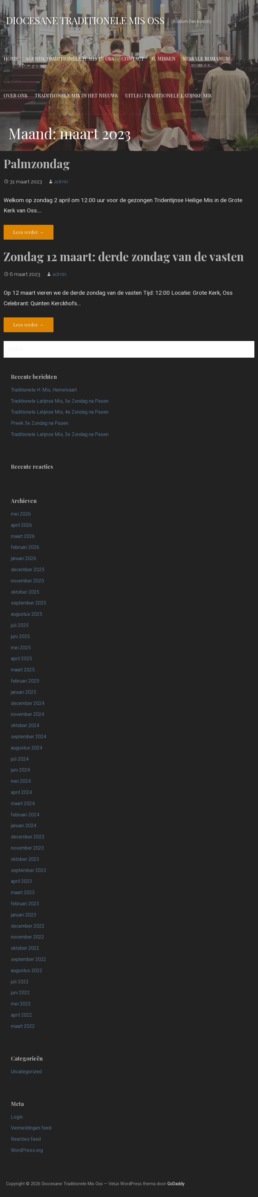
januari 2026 (23, 558)
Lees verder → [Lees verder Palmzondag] (28, 232)
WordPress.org (27, 1150)
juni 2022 (20, 992)
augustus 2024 (26, 748)
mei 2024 (21, 781)
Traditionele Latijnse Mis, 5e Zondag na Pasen (59, 401)
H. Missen (163, 58)
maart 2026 (23, 536)
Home (11, 58)
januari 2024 (23, 825)
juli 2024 (20, 759)
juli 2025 (20, 625)
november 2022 (27, 937)
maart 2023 (23, 892)
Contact (132, 58)
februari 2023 (25, 904)
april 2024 (21, 792)
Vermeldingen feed (31, 1128)
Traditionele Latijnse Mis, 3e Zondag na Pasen (59, 434)
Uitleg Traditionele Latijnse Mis (168, 95)
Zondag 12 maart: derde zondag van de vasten (124, 256)
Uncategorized (26, 1071)
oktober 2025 (25, 592)
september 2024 (28, 737)
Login (17, 1117)
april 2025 (21, 658)
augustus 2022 (26, 970)
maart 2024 (23, 803)
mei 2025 (21, 648)
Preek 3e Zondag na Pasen (39, 423)
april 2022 (21, 1015)
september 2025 (28, 603)
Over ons (15, 95)
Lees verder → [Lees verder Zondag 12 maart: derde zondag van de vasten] (28, 325)
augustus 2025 (26, 614)
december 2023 (27, 837)
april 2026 (21, 525)
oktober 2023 (25, 859)
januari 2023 (23, 915)
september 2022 (28, 959)
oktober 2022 (25, 948)
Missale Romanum (206, 58)
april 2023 (21, 881)
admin (61, 182)
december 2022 (27, 926)
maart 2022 (23, 1026)
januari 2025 (23, 692)
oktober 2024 (25, 725)
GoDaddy (176, 1183)
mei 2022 (21, 1004)
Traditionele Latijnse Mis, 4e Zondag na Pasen (59, 412)
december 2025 (27, 569)
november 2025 (27, 581)
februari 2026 (25, 547)
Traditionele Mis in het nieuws (76, 95)
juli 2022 (20, 982)
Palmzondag (37, 163)
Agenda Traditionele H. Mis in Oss (69, 58)
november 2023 (27, 848)
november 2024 (27, 714)
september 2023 (28, 870)
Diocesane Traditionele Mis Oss (85, 20)
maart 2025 (23, 670)
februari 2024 (25, 815)
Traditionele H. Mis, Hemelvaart (44, 390)
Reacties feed (26, 1139)
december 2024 (27, 703)
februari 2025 (25, 681)
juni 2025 (20, 636)
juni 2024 (20, 770)
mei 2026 (21, 514)
